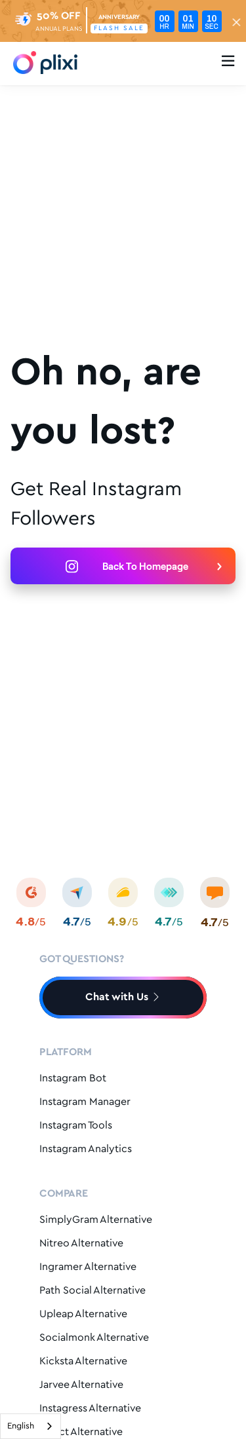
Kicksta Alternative (83, 1361)
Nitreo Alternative (81, 1243)
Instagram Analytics (85, 1149)
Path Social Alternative (92, 1290)
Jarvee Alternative (81, 1385)
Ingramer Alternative (87, 1267)
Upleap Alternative (83, 1314)
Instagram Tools (75, 1125)
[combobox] (30, 1426)
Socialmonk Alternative (94, 1337)
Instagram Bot (72, 1078)
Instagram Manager (85, 1102)
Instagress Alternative (90, 1408)
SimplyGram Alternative (95, 1219)
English (20, 1426)
